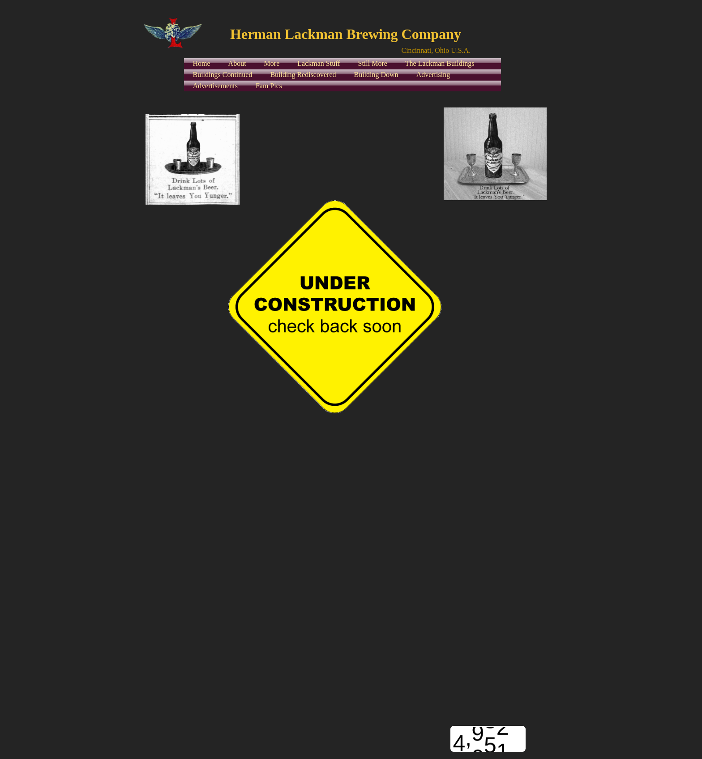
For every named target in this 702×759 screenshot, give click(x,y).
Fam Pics (269, 86)
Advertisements (215, 86)
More (272, 63)
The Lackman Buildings (440, 63)
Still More (372, 63)
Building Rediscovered (303, 74)
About (237, 63)
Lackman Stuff (318, 63)
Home (201, 63)
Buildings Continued (223, 74)
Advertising (433, 74)
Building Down (376, 74)
